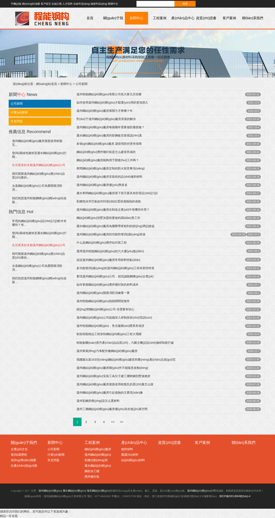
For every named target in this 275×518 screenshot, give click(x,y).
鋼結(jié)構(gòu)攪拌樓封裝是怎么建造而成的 (106, 152)
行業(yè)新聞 (19, 112)
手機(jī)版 (16, 3)
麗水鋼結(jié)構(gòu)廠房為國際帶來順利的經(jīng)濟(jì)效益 (115, 226)
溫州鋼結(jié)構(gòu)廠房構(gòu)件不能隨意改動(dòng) (112, 367)
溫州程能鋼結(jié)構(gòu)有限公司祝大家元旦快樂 (109, 94)
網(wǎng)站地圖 (31, 3)
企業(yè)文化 (19, 449)
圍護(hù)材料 (129, 454)
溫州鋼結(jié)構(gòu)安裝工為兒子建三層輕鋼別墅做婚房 (113, 376)
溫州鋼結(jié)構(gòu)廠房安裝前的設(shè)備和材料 (109, 176)
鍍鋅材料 (127, 449)
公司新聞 (81, 84)
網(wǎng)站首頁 (46, 84)
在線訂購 (57, 3)
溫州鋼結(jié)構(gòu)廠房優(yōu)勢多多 (102, 185)
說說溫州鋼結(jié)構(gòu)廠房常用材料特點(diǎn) (108, 260)
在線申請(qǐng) (81, 3)
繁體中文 (113, 3)
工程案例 (159, 18)
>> (121, 422)
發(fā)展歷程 (19, 454)
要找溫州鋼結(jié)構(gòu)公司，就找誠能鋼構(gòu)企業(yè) (115, 276)
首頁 (90, 18)
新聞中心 (136, 18)
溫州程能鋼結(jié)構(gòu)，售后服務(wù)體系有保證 (110, 325)
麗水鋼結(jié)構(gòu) (97, 465)
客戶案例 (229, 18)
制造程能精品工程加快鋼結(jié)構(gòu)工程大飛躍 (109, 334)
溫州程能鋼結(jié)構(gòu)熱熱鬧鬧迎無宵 (103, 301)
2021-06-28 (238, 234)
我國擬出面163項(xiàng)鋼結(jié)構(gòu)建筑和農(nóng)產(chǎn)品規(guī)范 (126, 359)
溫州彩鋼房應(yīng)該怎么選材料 (98, 400)
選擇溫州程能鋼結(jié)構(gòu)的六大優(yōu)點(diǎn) (110, 251)
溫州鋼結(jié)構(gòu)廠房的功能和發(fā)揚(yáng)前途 (111, 234)
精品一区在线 (9, 516)
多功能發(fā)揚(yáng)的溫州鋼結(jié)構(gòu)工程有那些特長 (115, 268)
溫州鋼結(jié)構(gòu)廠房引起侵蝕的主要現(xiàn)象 (109, 392)
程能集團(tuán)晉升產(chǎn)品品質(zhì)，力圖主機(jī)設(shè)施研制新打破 (125, 342)
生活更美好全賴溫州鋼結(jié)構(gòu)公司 (38, 165)
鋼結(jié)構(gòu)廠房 (97, 449)
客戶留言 (46, 3)
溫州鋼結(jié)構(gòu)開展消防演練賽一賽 (103, 292)
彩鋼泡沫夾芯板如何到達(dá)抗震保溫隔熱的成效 (108, 201)
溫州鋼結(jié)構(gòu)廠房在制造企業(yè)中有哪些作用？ (113, 209)
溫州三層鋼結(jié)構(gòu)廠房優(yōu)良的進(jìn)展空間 (111, 409)
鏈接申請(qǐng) (99, 3)
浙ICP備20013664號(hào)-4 (234, 496)
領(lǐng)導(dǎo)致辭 (23, 460)
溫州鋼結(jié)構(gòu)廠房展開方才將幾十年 (104, 110)
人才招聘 (67, 3)
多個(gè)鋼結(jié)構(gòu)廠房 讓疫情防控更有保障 (109, 143)
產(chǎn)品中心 (182, 18)
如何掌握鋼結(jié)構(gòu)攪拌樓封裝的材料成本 (107, 284)
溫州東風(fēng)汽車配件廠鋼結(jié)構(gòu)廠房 (107, 351)
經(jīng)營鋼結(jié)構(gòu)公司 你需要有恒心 (105, 309)
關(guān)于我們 (113, 24)
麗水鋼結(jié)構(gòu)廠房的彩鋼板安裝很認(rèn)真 (109, 135)
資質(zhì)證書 (206, 18)
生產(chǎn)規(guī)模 (24, 465)
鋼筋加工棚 (91, 471)
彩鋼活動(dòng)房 (96, 460)
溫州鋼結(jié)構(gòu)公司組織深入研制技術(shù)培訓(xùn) (114, 317)
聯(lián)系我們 (252, 18)
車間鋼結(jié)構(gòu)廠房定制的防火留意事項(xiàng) (110, 168)
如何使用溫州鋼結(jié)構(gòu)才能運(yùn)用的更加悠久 (112, 102)
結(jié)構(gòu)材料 (133, 460)
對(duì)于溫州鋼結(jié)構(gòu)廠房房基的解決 (106, 119)
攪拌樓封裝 (91, 476)
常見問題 (17, 121)
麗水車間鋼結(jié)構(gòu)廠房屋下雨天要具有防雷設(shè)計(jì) (117, 193)
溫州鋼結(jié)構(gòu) (97, 454)
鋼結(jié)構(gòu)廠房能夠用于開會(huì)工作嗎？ (107, 160)
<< (112, 422)
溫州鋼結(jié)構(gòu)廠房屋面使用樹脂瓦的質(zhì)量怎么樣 (114, 384)
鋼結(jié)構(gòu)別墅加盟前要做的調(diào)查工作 (108, 217)
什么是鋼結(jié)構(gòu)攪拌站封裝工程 (101, 242)
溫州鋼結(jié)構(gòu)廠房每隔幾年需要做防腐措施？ (110, 127)
